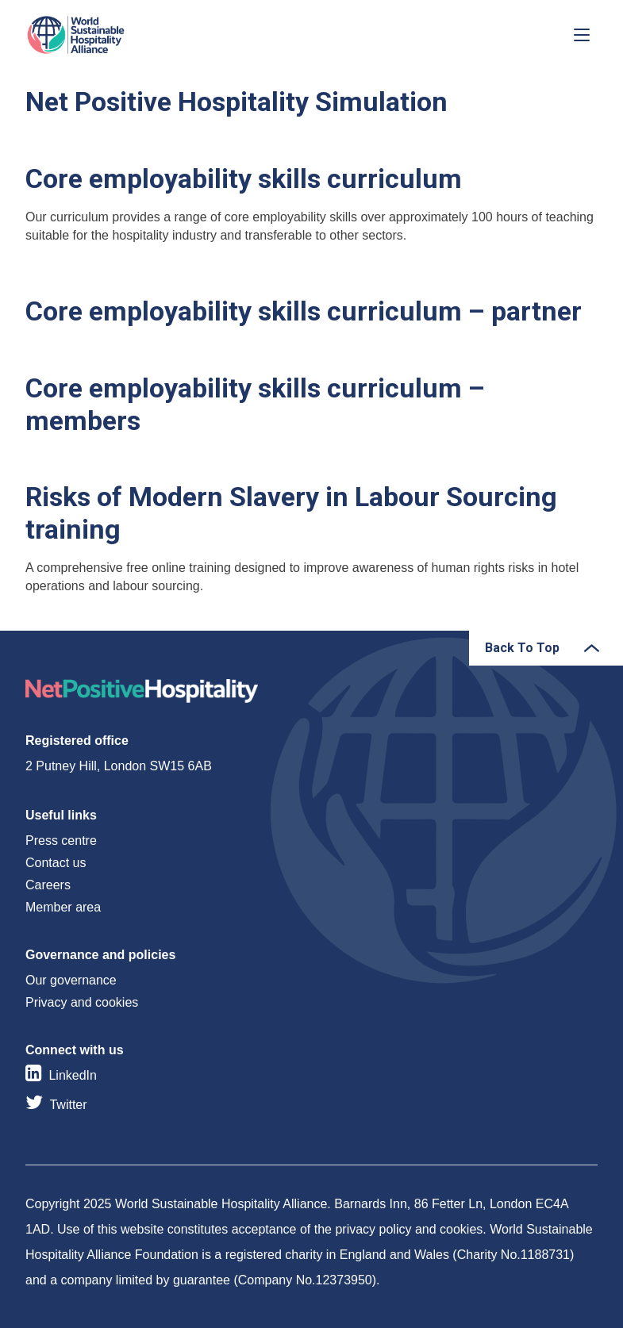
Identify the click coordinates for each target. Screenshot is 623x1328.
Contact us (55, 862)
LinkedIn (72, 1075)
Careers (48, 885)
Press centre (61, 840)
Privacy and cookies (81, 1002)
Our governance (71, 980)
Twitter (68, 1104)
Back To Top (522, 647)
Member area (63, 907)
